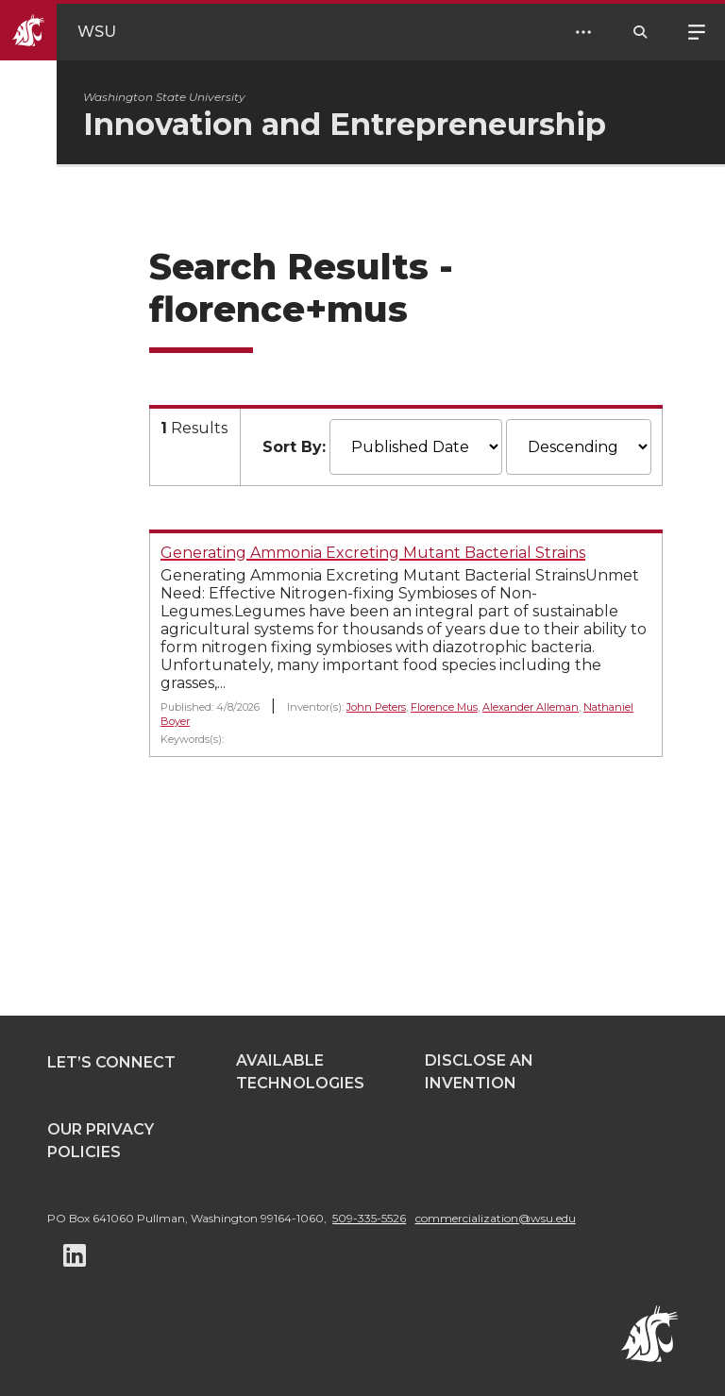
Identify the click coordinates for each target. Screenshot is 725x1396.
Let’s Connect (111, 1062)
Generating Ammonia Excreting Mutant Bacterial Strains (372, 553)
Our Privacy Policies (100, 1140)
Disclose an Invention (479, 1071)
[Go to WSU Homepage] (74, 32)
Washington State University (164, 97)
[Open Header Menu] (583, 32)
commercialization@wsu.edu (495, 1218)
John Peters (376, 707)
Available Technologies (300, 1071)
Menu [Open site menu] (696, 30)
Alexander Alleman (530, 707)
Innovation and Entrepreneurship (344, 124)
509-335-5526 (369, 1218)
